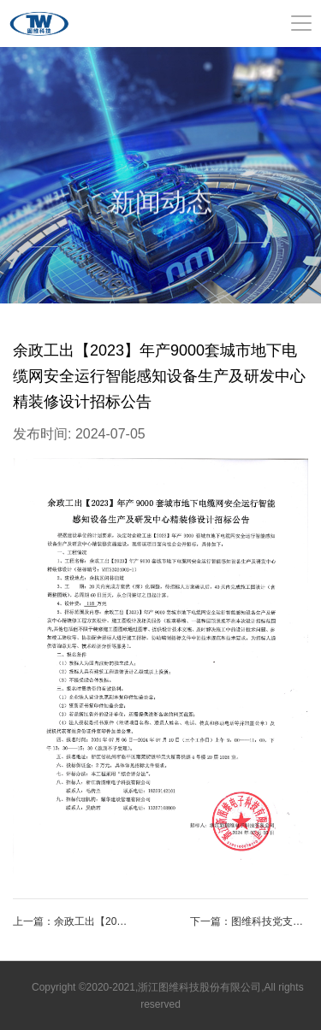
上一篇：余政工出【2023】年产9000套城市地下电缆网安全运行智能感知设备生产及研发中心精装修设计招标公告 (72, 921)
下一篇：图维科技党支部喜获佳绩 (249, 921)
